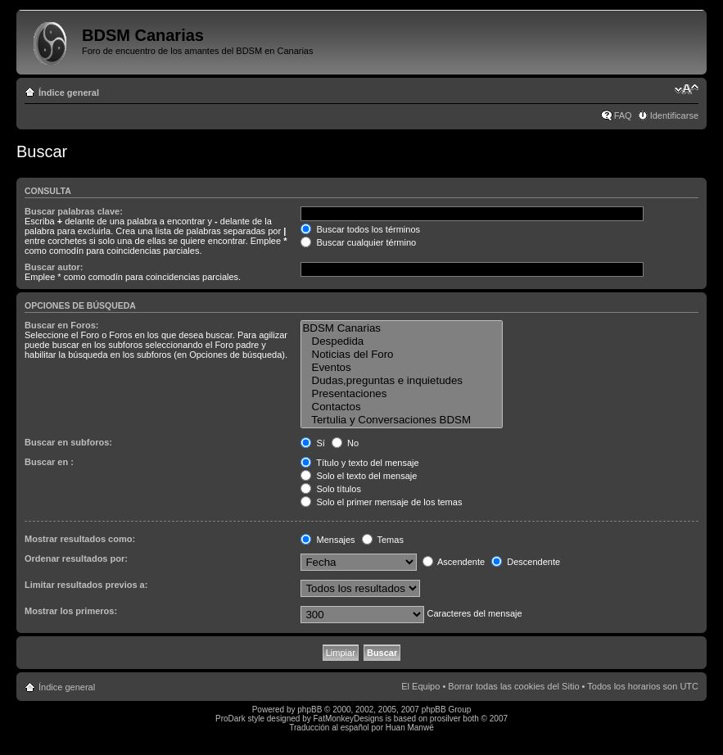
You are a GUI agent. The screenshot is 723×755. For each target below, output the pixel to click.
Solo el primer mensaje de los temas (381, 502)
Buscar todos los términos (360, 229)
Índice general (68, 92)
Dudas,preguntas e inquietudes (401, 380)
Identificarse (674, 115)
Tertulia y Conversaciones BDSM (401, 420)
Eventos (401, 367)
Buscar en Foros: (61, 325)
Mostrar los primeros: (71, 611)
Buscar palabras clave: (74, 211)
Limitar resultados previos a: (86, 585)
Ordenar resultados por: (76, 558)
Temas (383, 540)
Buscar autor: (54, 267)
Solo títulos (330, 489)
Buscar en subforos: (68, 442)
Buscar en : (49, 462)
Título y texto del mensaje (359, 463)
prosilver (445, 718)
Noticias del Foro (401, 354)
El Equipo (420, 686)
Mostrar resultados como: (80, 539)
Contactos (401, 407)
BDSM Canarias (401, 328)
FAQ (623, 115)
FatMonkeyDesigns (348, 718)
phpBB (309, 709)
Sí (312, 443)
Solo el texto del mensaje (358, 476)
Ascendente (454, 562)
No (345, 443)
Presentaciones (401, 393)
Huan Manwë (410, 727)
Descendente (525, 562)
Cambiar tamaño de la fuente (686, 89)
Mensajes (327, 540)
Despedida (401, 341)
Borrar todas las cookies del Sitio (513, 686)
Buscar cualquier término (358, 242)
